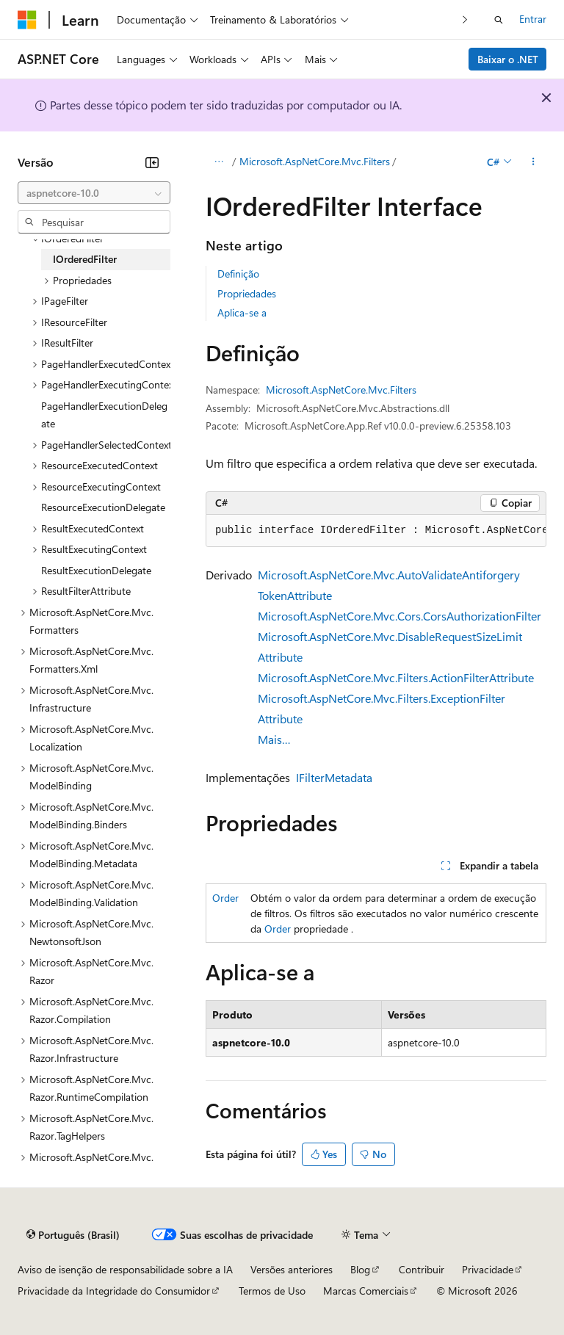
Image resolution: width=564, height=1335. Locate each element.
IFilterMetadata (334, 777)
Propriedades (246, 293)
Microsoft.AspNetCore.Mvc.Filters (314, 161)
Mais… (274, 739)
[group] (376, 531)
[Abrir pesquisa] (498, 20)
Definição (238, 274)
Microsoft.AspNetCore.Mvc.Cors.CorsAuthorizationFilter (399, 615)
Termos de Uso (272, 1291)
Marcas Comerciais (365, 1291)
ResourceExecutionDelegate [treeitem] (103, 507)
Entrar (532, 19)
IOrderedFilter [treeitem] (85, 259)
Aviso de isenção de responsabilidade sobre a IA (125, 1269)
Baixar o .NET (507, 59)
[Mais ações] (533, 162)
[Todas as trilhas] (218, 162)
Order (225, 898)
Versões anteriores (291, 1269)
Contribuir (421, 1269)
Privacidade (487, 1269)
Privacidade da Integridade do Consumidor (114, 1291)
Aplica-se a (242, 312)
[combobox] (94, 193)
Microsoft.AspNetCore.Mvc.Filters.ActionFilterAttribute (396, 677)
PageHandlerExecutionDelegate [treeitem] (104, 415)
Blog (360, 1269)
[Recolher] (152, 162)
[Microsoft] (27, 19)
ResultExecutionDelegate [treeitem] (96, 570)
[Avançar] (465, 19)
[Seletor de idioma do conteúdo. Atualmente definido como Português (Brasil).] (73, 1235)
